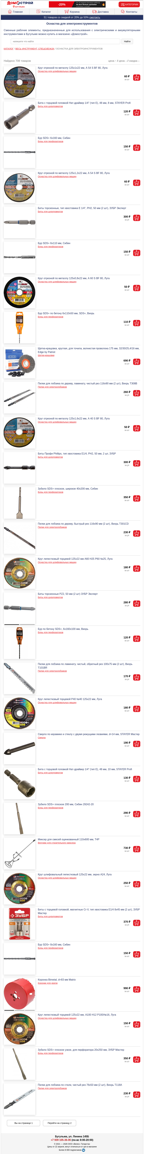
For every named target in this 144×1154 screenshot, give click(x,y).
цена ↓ (123, 60)
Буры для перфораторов (50, 141)
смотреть (94, 17)
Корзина (72, 11)
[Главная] (20, 3)
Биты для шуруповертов (50, 106)
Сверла (41, 737)
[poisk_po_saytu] (65, 41)
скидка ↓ (134, 60)
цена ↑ (112, 60)
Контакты (129, 11)
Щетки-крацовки (46, 355)
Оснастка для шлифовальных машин (57, 71)
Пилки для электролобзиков (52, 387)
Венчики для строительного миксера (57, 843)
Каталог (43, 11)
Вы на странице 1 (23, 1123)
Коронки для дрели (47, 983)
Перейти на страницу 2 (59, 1123)
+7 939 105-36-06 (61, 1140)
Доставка (100, 11)
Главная (15, 11)
